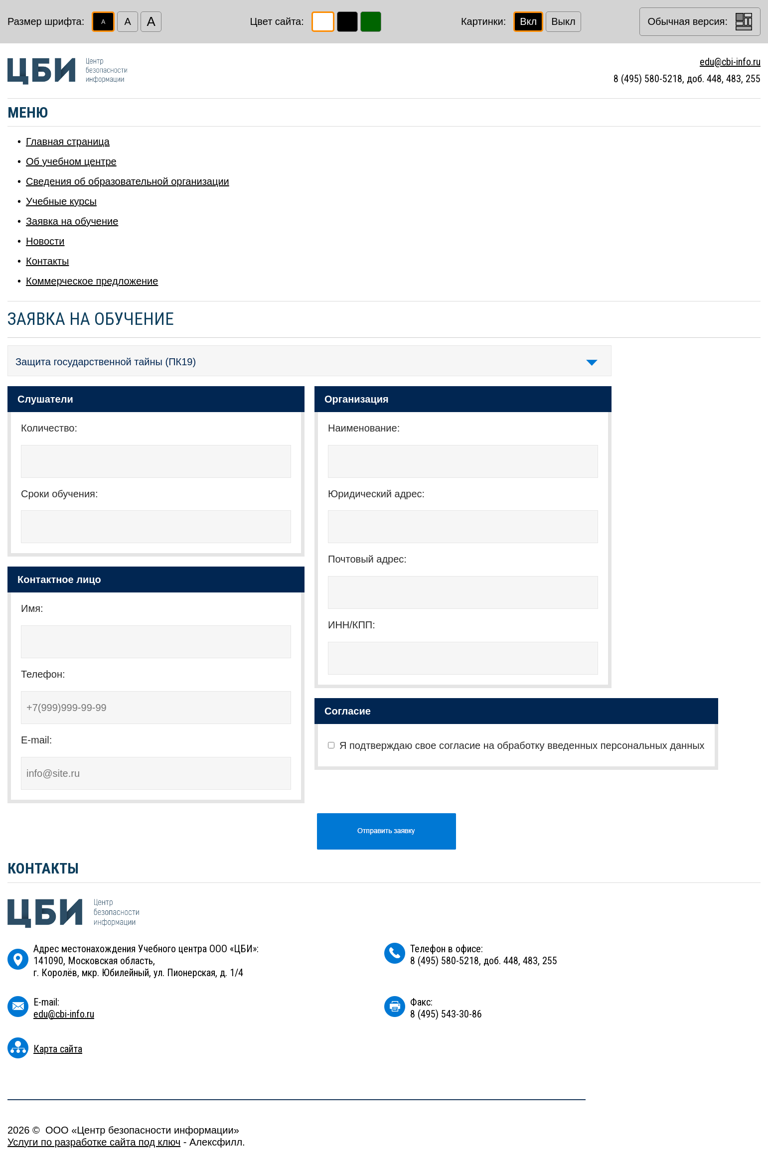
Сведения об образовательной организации (127, 181)
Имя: (32, 608)
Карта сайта (57, 1049)
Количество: (49, 428)
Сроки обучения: (59, 493)
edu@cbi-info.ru (730, 62)
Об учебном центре (71, 161)
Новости (45, 241)
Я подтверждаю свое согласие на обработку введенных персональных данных (522, 745)
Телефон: (43, 674)
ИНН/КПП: (351, 624)
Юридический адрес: (376, 493)
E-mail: (36, 739)
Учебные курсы (61, 201)
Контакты (47, 261)
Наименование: (364, 428)
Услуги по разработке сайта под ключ (93, 1142)
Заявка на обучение (72, 221)
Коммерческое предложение (92, 281)
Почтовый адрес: (367, 559)
